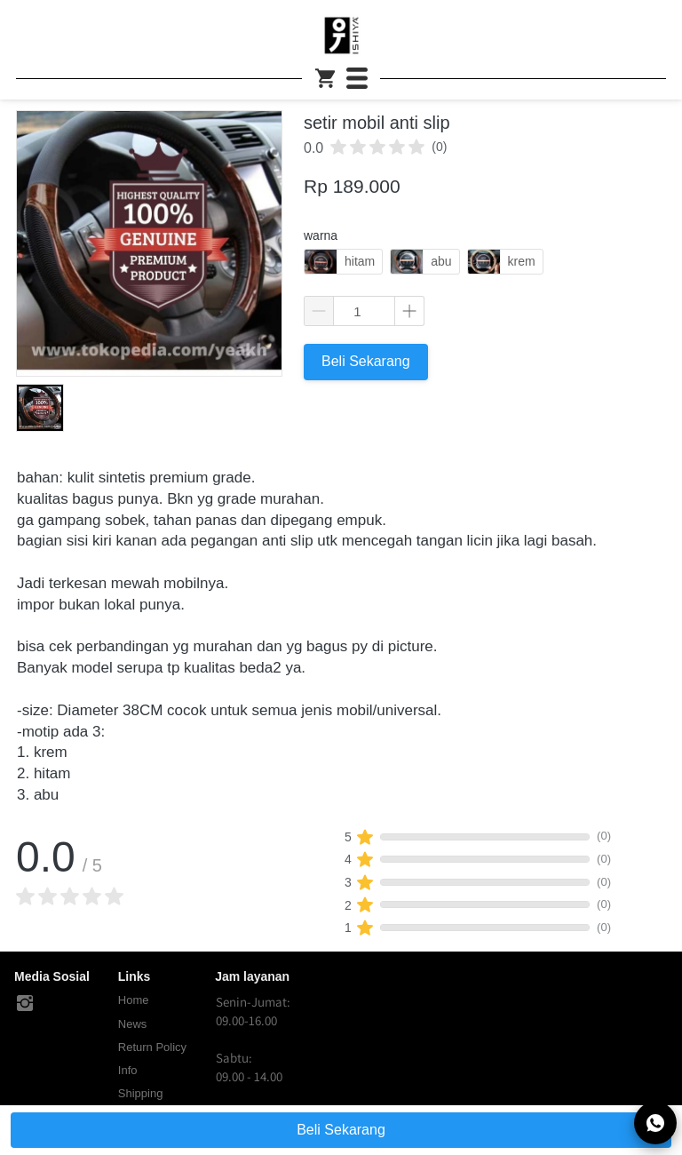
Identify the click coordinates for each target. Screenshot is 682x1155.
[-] (25, 1004)
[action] (655, 1123)
